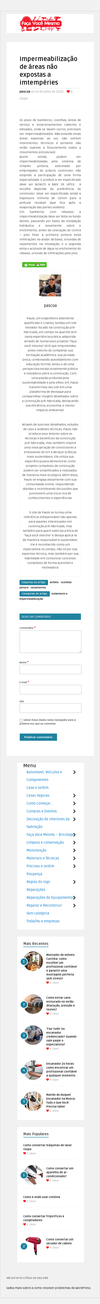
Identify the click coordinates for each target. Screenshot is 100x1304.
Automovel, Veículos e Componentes (44, 776)
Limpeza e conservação (45, 842)
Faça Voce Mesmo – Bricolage (50, 835)
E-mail (24, 682)
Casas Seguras (38, 795)
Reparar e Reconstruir (44, 905)
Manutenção (36, 850)
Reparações (36, 890)
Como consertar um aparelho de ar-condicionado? (59, 1172)
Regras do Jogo (38, 882)
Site (22, 701)
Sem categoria (38, 913)
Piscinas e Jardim (40, 866)
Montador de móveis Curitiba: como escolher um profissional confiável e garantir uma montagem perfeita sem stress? (61, 966)
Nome (24, 662)
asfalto (54, 582)
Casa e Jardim (37, 788)
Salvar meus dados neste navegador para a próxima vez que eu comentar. (48, 722)
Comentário (28, 628)
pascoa (25, 92)
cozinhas (66, 582)
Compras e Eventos (42, 811)
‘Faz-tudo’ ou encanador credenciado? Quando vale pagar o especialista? (61, 1036)
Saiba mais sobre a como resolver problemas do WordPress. (48, 1288)
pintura (24, 587)
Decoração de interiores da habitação (48, 823)
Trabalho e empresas (43, 921)
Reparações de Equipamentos (50, 897)
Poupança (34, 874)
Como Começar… (39, 803)
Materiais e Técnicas (43, 858)
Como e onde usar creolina (41, 1197)
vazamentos (38, 587)
